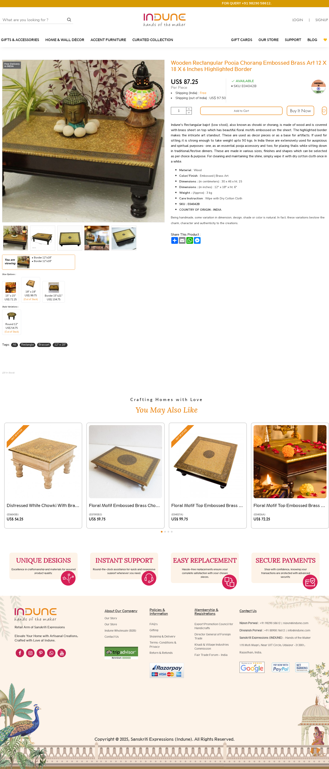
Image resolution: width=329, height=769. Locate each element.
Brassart (44, 345)
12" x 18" (60, 345)
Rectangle (27, 345)
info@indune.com (299, 631)
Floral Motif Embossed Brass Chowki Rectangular (125, 474)
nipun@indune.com (295, 624)
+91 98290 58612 (270, 624)
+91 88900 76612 (274, 631)
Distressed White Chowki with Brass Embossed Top (43, 474)
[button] (6, 141)
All (14, 345)
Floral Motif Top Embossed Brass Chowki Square (207, 474)
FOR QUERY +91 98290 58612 (246, 3)
